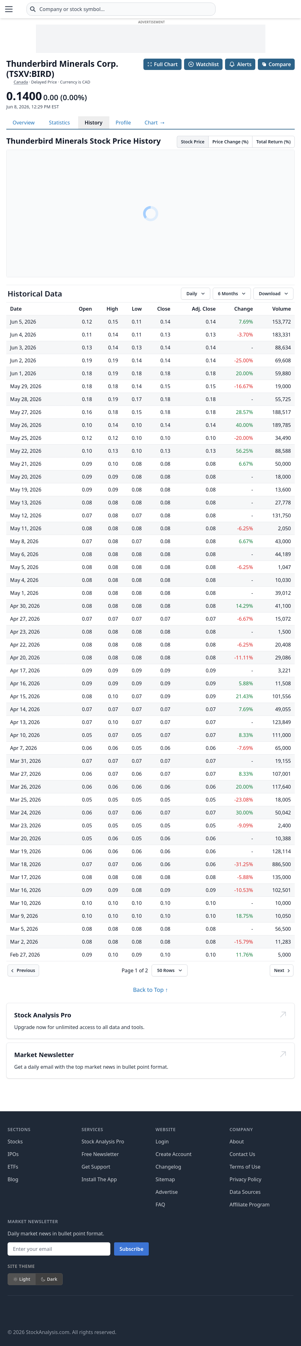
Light (21, 1279)
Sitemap (165, 1179)
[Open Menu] (9, 9)
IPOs (13, 1154)
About (236, 1141)
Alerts (240, 64)
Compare (276, 64)
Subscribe (131, 1248)
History (93, 122)
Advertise (167, 1191)
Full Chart (162, 64)
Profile (123, 122)
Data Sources (245, 1191)
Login (162, 1141)
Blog (13, 1179)
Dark (49, 1279)
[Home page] (38, 9)
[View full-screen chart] (154, 122)
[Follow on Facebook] (13, 1312)
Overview (24, 122)
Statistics (59, 122)
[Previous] (23, 970)
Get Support (96, 1166)
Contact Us (242, 1154)
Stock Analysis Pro (103, 1141)
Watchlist (203, 64)
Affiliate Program (249, 1204)
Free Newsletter (100, 1154)
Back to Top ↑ (150, 989)
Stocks (15, 1141)
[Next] (281, 970)
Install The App (99, 1179)
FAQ (160, 1204)
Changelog (168, 1166)
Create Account (174, 1154)
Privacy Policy (245, 1179)
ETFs (13, 1166)
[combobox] (158, 9)
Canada (21, 82)
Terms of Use (244, 1166)
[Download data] (273, 294)
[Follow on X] (30, 1312)
